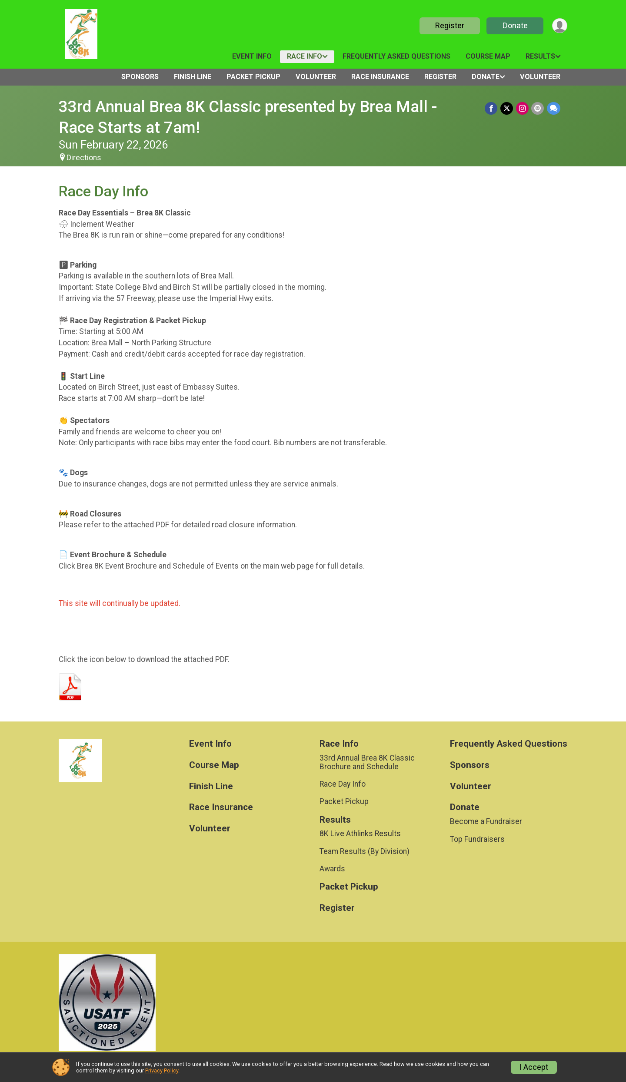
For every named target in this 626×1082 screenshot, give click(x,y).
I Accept (533, 1067)
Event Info (252, 56)
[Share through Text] (553, 108)
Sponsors (140, 77)
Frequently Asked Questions (396, 56)
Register (448, 25)
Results (540, 56)
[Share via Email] (538, 108)
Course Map (488, 56)
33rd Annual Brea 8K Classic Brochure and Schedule (367, 762)
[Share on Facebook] (492, 108)
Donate (514, 25)
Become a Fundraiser (486, 821)
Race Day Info (343, 784)
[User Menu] (559, 26)
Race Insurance (380, 77)
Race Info (304, 56)
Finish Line (192, 77)
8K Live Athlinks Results (360, 833)
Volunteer (316, 77)
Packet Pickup (253, 77)
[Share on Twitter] (507, 108)
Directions (84, 157)
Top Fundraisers (477, 839)
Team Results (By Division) (365, 851)
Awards (332, 868)
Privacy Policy (161, 1070)
